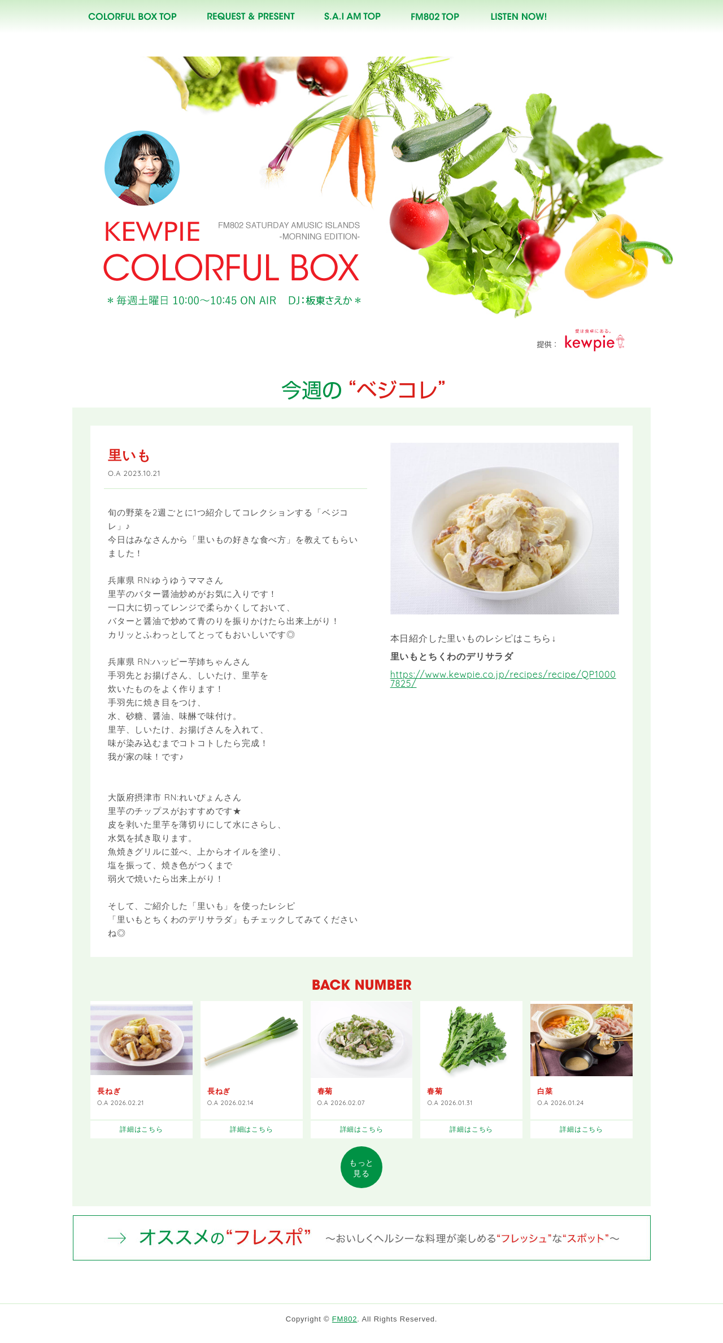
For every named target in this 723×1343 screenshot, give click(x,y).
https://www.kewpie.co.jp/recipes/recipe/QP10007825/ (503, 681)
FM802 (344, 1321)
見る (361, 1170)
